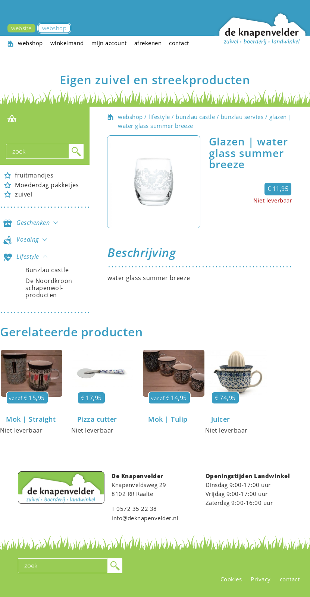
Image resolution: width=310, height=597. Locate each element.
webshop (130, 116)
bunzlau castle (195, 116)
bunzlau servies (242, 116)
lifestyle (159, 116)
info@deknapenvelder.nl (145, 518)
